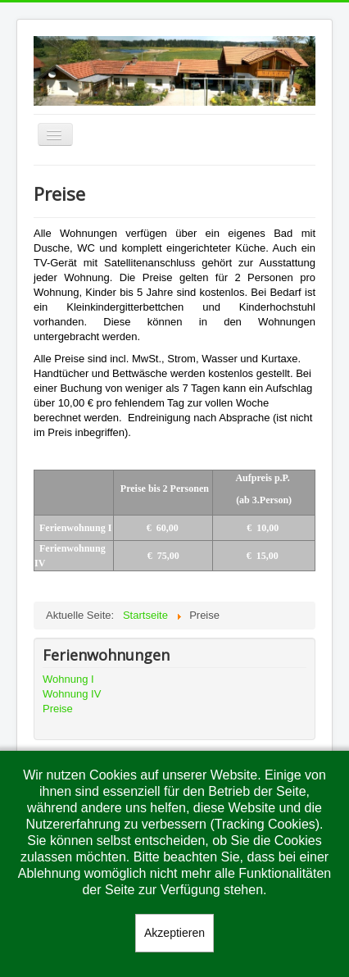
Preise (58, 708)
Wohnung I (68, 679)
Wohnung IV (72, 694)
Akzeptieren (174, 932)
